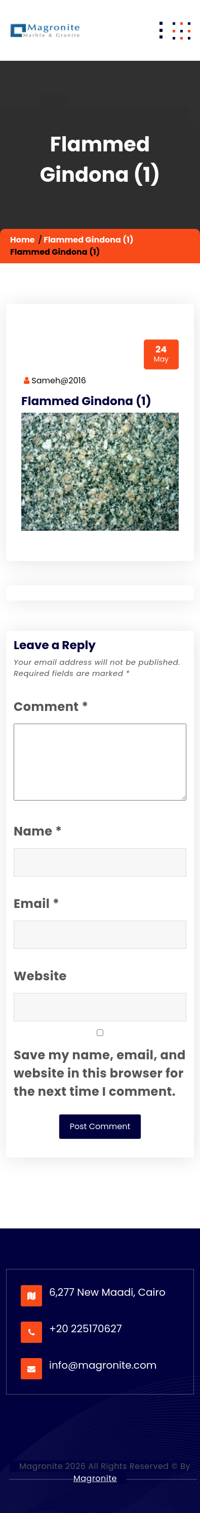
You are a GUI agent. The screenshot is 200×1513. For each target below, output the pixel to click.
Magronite (95, 1478)
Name (38, 831)
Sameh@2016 (55, 380)
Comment (51, 706)
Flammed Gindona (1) (88, 240)
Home (22, 240)
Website (40, 976)
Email (36, 903)
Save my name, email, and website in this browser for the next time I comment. (100, 1073)
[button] (181, 30)
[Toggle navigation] (161, 30)
